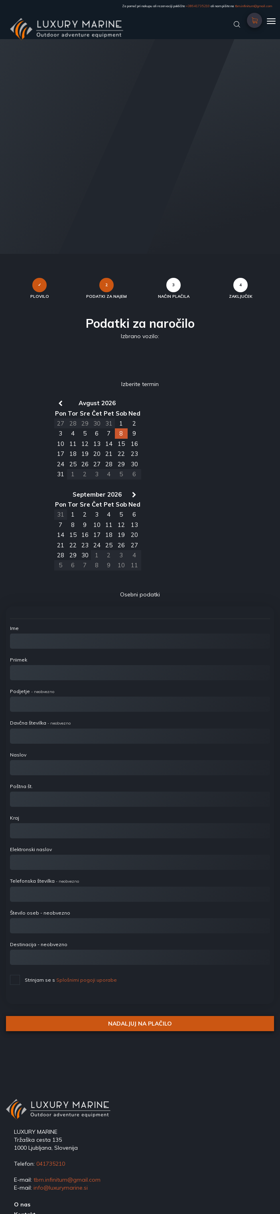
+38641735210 (198, 6)
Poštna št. (21, 786)
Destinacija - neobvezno (38, 944)
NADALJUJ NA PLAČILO (140, 1023)
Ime (14, 628)
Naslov (18, 755)
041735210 (50, 1163)
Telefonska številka (44, 881)
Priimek (18, 660)
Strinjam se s (63, 979)
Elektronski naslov (31, 849)
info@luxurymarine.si (61, 1187)
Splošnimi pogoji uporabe (86, 980)
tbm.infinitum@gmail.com (253, 6)
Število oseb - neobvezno (40, 913)
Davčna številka (40, 723)
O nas (22, 1204)
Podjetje (32, 691)
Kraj (14, 818)
